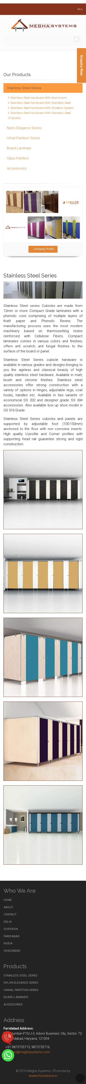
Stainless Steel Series (24, 88)
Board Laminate (19, 148)
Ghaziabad (12, 950)
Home (8, 900)
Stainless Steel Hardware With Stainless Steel (40, 103)
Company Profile (43, 249)
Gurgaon (11, 929)
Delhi (8, 921)
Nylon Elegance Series (24, 128)
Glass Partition (18, 158)
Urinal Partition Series (23, 138)
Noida (8, 943)
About (8, 907)
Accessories (17, 168)
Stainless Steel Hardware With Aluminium (38, 97)
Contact (10, 914)
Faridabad (12, 936)
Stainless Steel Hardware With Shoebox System (42, 108)
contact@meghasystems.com (28, 1052)
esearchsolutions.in (43, 1076)
